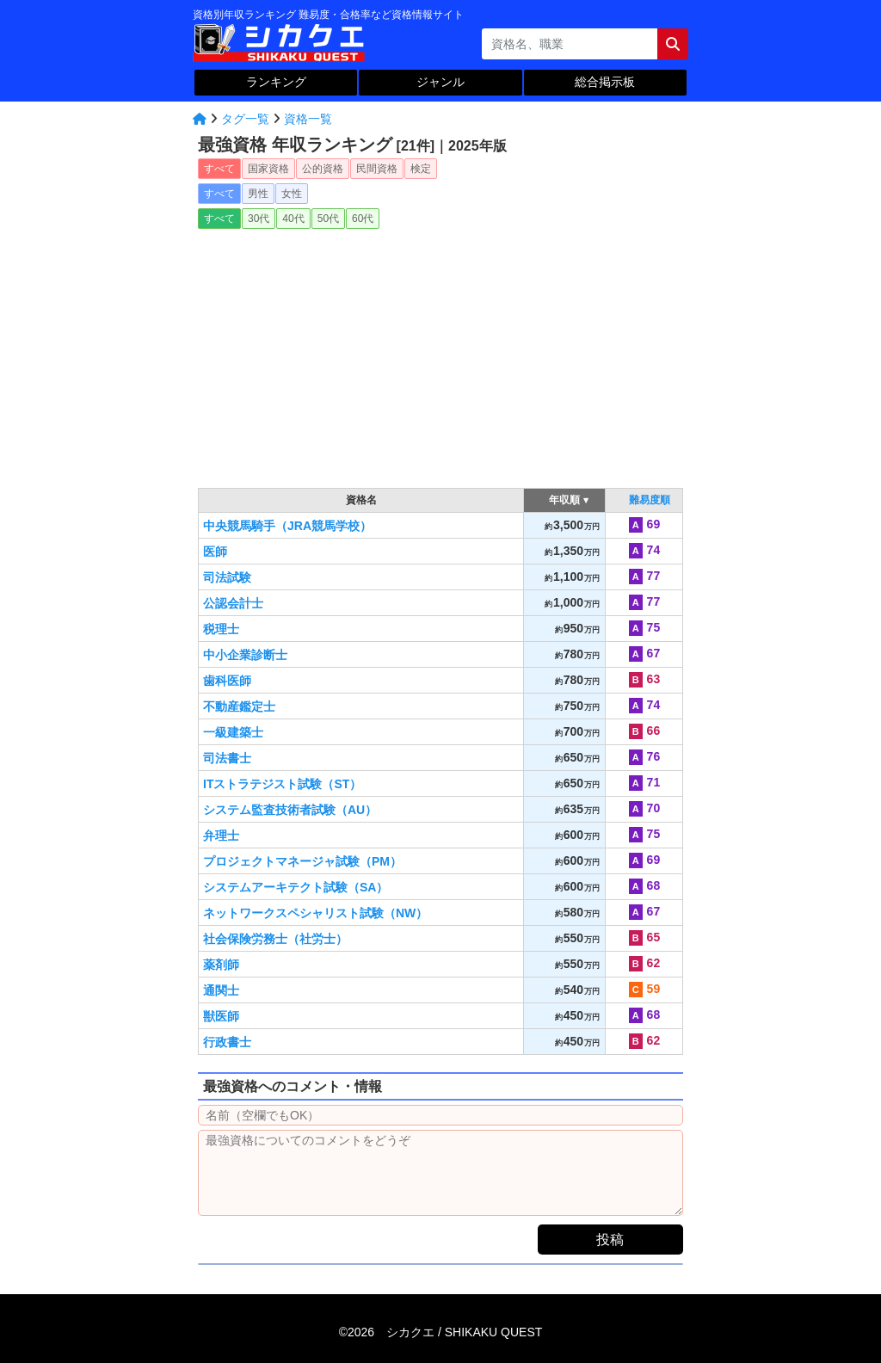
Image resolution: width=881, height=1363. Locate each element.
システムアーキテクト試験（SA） (295, 887)
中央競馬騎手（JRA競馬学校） (287, 526)
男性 (258, 194)
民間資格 (376, 169)
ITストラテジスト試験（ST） (282, 784)
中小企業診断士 (245, 655)
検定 (420, 169)
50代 (328, 219)
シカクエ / (464, 1332)
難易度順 (650, 500)
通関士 (221, 990)
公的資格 (322, 169)
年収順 (565, 500)
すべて (219, 169)
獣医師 (221, 1016)
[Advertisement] (440, 352)
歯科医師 (227, 681)
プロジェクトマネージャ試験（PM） (302, 861)
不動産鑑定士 (239, 706)
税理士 (221, 629)
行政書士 (227, 1042)
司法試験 (227, 577)
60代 (362, 219)
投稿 (610, 1239)
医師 (215, 551)
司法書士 (227, 758)
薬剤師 (221, 964)
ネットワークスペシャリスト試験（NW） (315, 913)
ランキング (276, 82)
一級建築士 (233, 732)
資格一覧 (308, 119)
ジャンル (440, 82)
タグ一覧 (245, 119)
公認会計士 (233, 603)
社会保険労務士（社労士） (275, 939)
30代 (258, 219)
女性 (291, 194)
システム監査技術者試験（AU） (290, 810)
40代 (293, 219)
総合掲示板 (605, 82)
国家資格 (268, 169)
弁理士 (221, 835)
